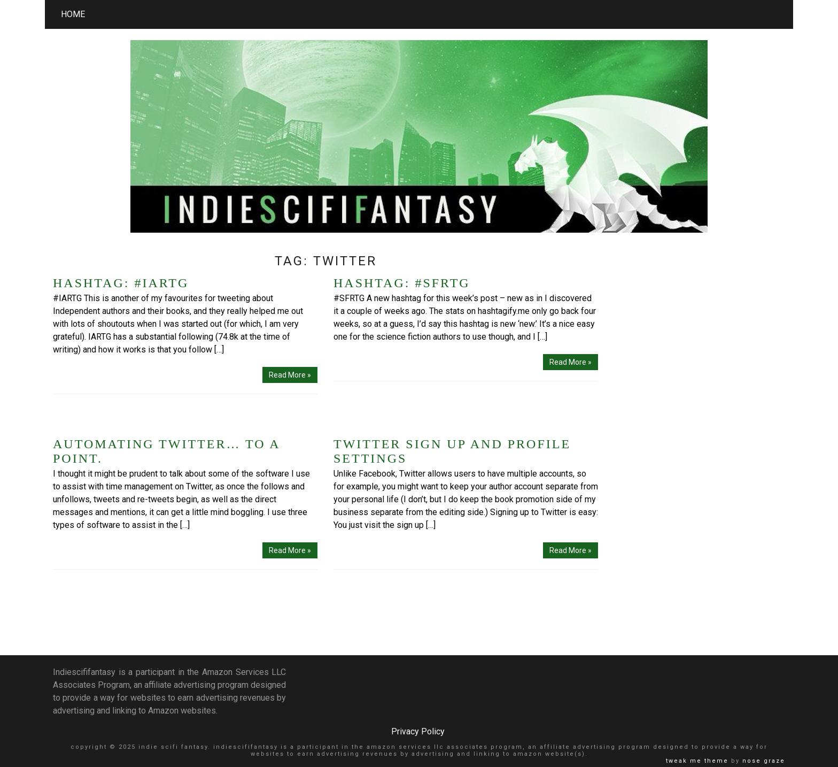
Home (73, 14)
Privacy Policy (418, 731)
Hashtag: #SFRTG (401, 283)
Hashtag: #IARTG (121, 283)
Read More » (290, 375)
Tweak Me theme (697, 760)
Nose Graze (763, 760)
